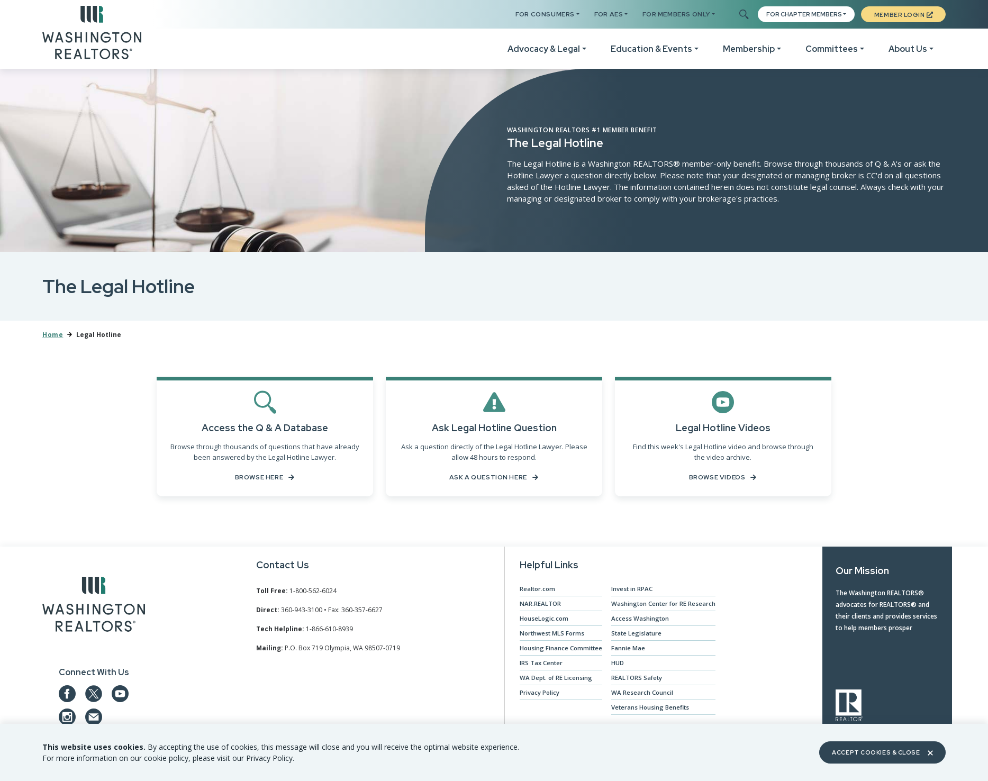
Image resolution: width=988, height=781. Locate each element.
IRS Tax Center (538, 664)
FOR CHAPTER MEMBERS (804, 14)
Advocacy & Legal (543, 49)
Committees (831, 49)
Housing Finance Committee (558, 649)
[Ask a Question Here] (494, 437)
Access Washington (639, 619)
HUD (616, 664)
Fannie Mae (627, 649)
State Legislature (636, 634)
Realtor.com (535, 590)
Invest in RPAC (631, 590)
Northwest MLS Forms (550, 634)
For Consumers (545, 14)
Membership (749, 49)
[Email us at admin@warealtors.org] (93, 719)
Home (52, 334)
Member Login (903, 15)
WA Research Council (641, 693)
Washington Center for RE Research (663, 605)
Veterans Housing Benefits (650, 708)
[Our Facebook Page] (67, 695)
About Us (908, 49)
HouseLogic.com (541, 619)
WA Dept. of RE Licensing (553, 679)
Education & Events (651, 49)
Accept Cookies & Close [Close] (882, 752)
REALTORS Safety (636, 679)
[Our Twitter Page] (93, 695)
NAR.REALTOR (537, 605)
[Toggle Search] (743, 15)
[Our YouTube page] (120, 695)
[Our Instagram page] (67, 719)
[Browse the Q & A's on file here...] (265, 437)
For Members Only (676, 14)
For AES (608, 14)
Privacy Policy (536, 693)
